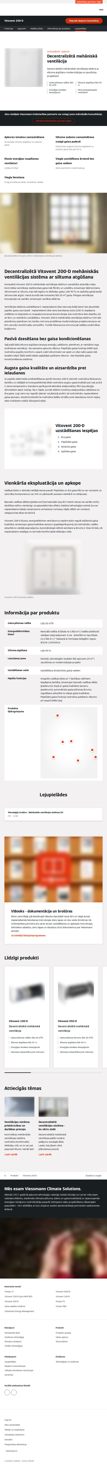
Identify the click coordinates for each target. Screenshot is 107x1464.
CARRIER (30, 1461)
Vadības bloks (36, 28)
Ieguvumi (22, 28)
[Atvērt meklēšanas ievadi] (95, 9)
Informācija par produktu (58, 28)
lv (5, 1175)
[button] (94, 1175)
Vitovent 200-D (30, 1175)
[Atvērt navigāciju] (101, 10)
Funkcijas (8, 28)
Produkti (14, 1175)
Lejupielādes (80, 28)
